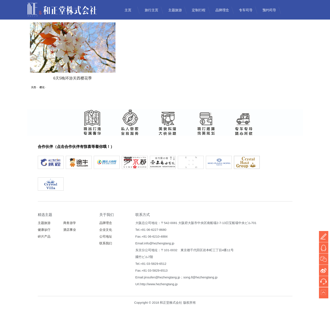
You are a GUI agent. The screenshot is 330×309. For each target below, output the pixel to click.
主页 (128, 10)
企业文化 (105, 229)
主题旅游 (175, 10)
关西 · (34, 87)
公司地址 (105, 236)
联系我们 (105, 243)
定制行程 (198, 10)
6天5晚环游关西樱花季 (72, 78)
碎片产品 (44, 236)
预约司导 (269, 10)
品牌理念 (222, 10)
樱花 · (42, 87)
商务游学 (69, 223)
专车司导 (246, 10)
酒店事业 (69, 229)
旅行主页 (151, 10)
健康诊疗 (44, 229)
